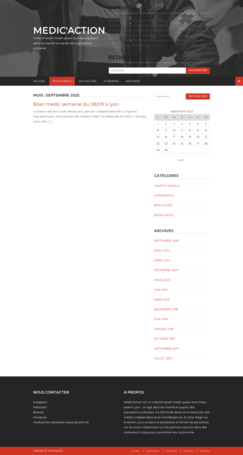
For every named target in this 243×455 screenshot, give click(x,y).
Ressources (62, 81)
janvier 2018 (163, 329)
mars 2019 (161, 299)
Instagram (40, 402)
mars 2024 (162, 260)
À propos (111, 81)
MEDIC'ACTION (69, 30)
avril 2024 (162, 250)
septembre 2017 (166, 348)
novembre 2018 (166, 309)
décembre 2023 (166, 270)
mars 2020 (162, 280)
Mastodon (40, 407)
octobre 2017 (164, 339)
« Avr (180, 160)
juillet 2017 (163, 358)
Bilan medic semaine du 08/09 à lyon (76, 104)
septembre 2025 (166, 240)
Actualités (88, 81)
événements (164, 195)
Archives (133, 81)
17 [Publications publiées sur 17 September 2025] (174, 137)
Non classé (163, 205)
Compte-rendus (167, 186)
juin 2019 (161, 289)
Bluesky (38, 412)
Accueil (39, 81)
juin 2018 (161, 319)
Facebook (40, 417)
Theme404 (55, 451)
